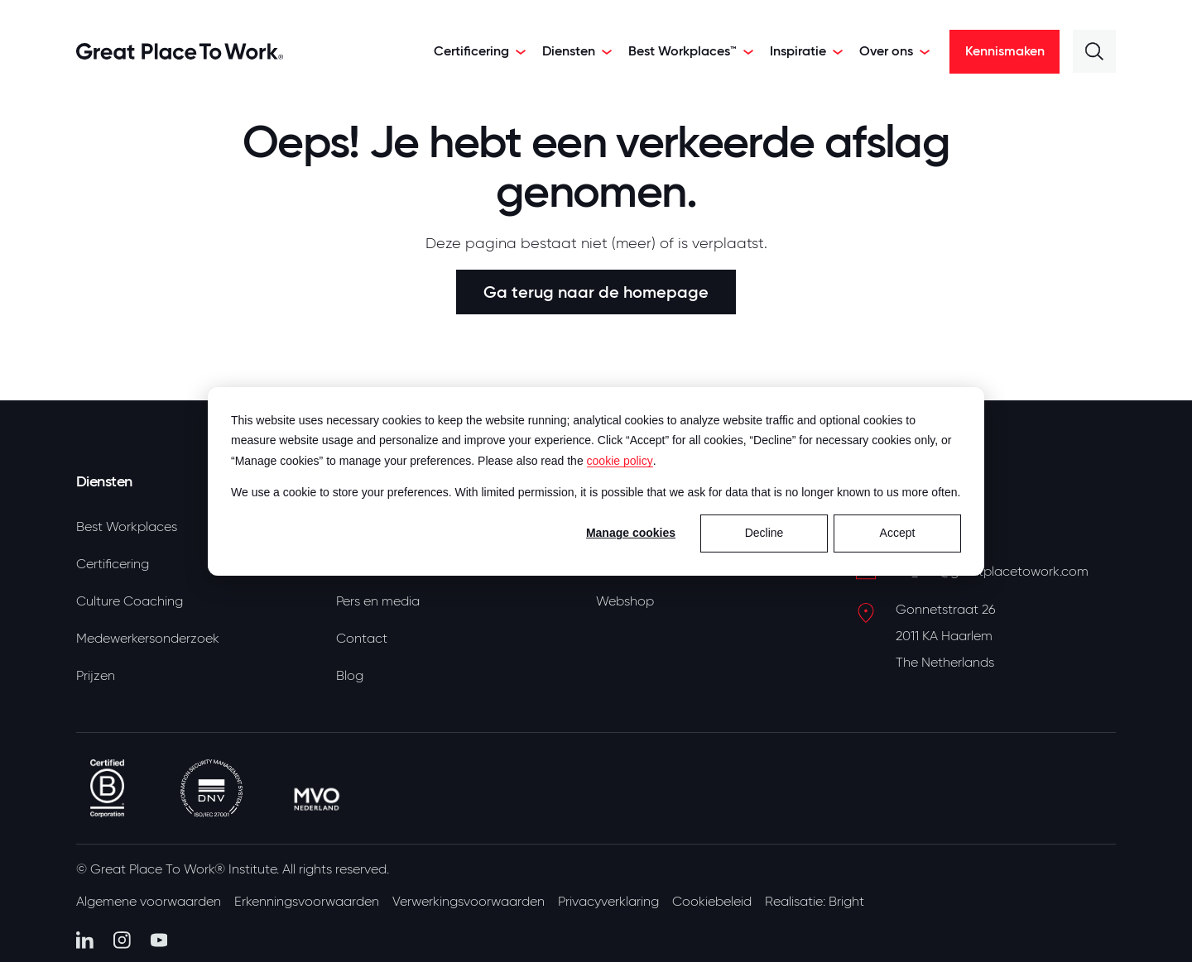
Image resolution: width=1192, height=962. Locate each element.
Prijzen (95, 675)
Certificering (112, 564)
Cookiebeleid (712, 901)
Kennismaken (1005, 51)
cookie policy (620, 460)
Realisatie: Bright (814, 901)
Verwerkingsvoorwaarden (468, 901)
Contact (361, 638)
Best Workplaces (126, 527)
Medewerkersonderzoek (147, 638)
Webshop (625, 601)
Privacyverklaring (608, 901)
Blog (349, 675)
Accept (898, 532)
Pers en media (378, 601)
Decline (764, 532)
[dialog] (596, 480)
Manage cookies (630, 532)
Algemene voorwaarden (148, 901)
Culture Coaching (129, 601)
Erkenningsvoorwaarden (306, 901)
